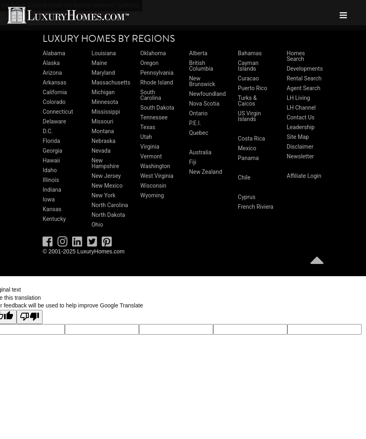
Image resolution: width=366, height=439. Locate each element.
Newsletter (300, 156)
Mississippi (106, 111)
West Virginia (156, 176)
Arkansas (54, 82)
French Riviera (256, 206)
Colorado (54, 102)
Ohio (97, 224)
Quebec (198, 133)
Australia (200, 152)
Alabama (54, 53)
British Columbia (201, 66)
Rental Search (304, 78)
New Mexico (107, 185)
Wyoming (152, 195)
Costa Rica (251, 138)
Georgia (52, 150)
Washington (155, 166)
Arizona (52, 72)
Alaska (51, 63)
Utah (146, 137)
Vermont (151, 156)
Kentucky (54, 219)
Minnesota (105, 102)
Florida (51, 141)
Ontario (198, 113)
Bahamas (250, 53)
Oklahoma (153, 53)
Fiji (192, 162)
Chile (244, 177)
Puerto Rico (252, 88)
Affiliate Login (304, 176)
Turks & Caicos (247, 101)
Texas (147, 127)
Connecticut (58, 111)
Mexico (247, 148)
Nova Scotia (204, 103)
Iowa (49, 199)
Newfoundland (207, 94)
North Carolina (110, 205)
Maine (99, 63)
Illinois (51, 180)
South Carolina (150, 95)
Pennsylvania (156, 72)
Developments (305, 68)
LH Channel (301, 107)
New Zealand (205, 172)
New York (104, 195)
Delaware (54, 121)
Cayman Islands (248, 66)
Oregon (149, 63)
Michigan (103, 92)
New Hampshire (105, 163)
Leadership (301, 127)
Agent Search (303, 88)
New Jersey (106, 176)
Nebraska (104, 141)
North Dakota (108, 215)
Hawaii (51, 160)
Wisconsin (153, 185)
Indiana (52, 189)
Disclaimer (300, 146)
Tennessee (153, 117)
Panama (248, 158)
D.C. (48, 131)
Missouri (102, 121)
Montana (103, 131)
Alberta (198, 53)
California (55, 92)
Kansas (52, 209)
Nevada (101, 150)
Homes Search (296, 56)
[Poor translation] (30, 317)
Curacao (248, 78)
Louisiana (104, 53)
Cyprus (246, 197)
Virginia (149, 146)
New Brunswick (202, 81)
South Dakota (157, 107)
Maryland (103, 72)
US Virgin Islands (249, 116)
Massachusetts (111, 82)
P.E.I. (195, 123)
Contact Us (301, 117)
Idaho (50, 170)
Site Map (298, 137)
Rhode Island (156, 82)
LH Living (298, 98)
